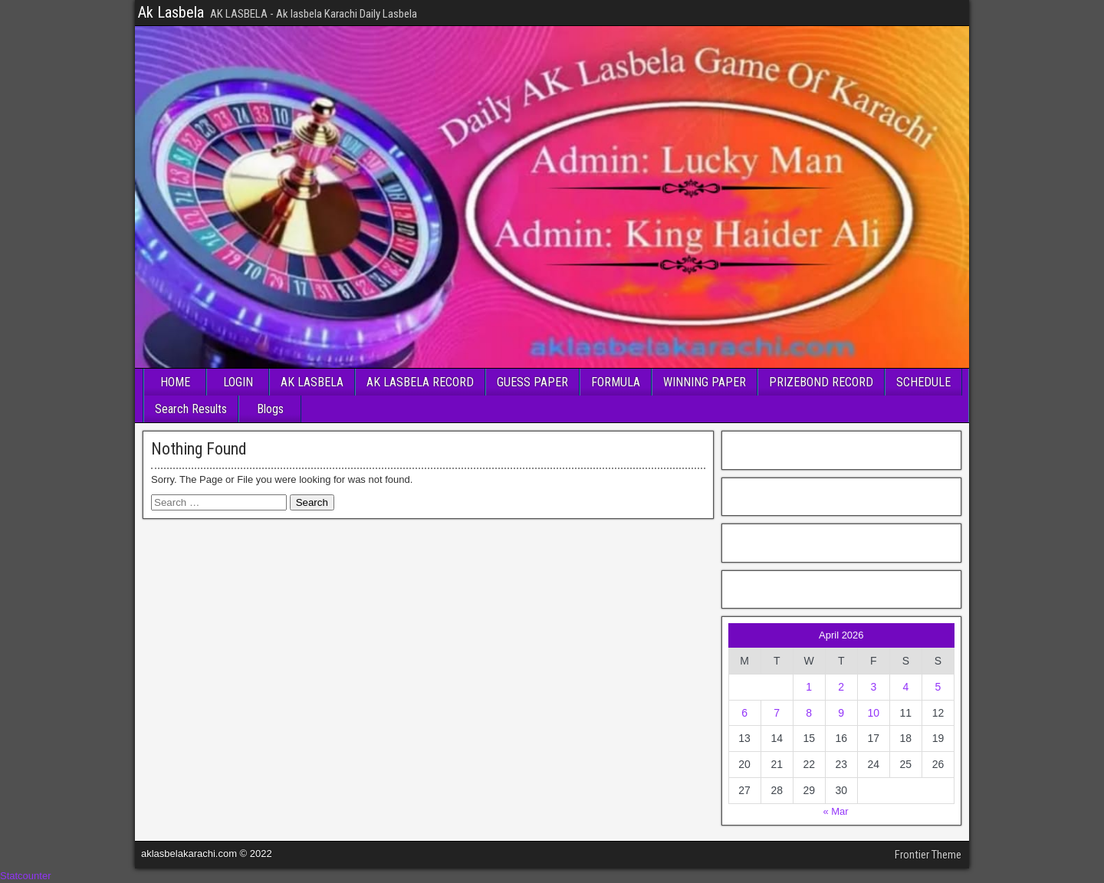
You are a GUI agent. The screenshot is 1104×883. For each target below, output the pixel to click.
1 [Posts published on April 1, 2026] (809, 687)
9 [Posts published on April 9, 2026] (841, 713)
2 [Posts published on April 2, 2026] (841, 687)
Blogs (270, 409)
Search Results (191, 409)
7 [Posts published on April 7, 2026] (777, 713)
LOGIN (238, 382)
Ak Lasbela (171, 12)
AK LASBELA (312, 382)
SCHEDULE (923, 382)
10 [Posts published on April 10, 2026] (874, 713)
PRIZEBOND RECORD (821, 382)
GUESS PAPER (532, 382)
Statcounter (25, 875)
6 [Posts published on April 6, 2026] (744, 713)
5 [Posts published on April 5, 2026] (938, 687)
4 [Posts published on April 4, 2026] (905, 687)
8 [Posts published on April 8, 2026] (809, 713)
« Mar (835, 811)
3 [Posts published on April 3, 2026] (873, 687)
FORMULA (615, 382)
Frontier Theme (928, 855)
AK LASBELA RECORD (420, 382)
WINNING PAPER (704, 382)
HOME (175, 382)
